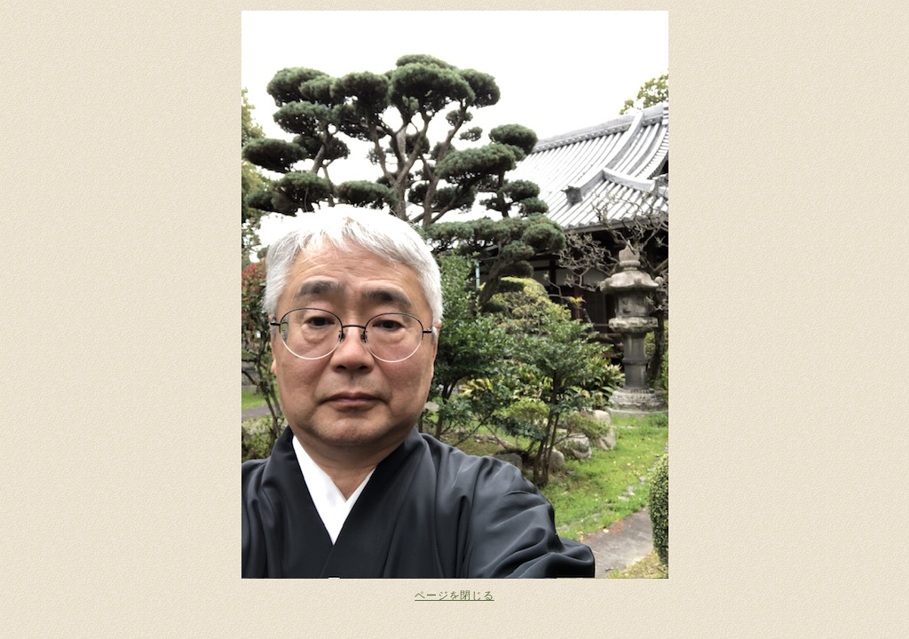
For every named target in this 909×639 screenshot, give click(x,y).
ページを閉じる (454, 595)
